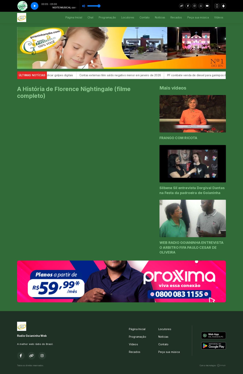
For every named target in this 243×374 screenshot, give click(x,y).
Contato (145, 17)
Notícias (160, 17)
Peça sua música (198, 17)
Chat (90, 17)
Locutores (127, 17)
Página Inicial (73, 17)
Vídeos (218, 17)
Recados (176, 17)
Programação (107, 17)
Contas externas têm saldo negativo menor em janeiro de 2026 (124, 75)
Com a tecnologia (213, 365)
